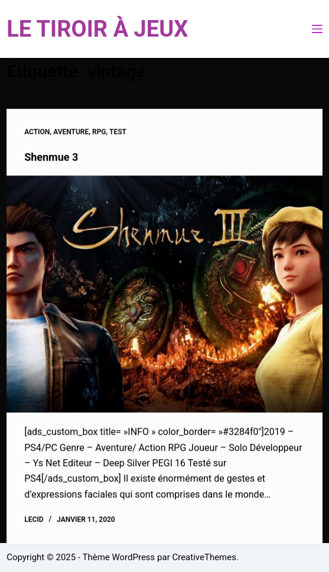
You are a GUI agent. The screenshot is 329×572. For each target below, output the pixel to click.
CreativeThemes (204, 557)
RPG (99, 132)
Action (37, 132)
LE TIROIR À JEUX (97, 29)
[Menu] (317, 29)
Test (117, 132)
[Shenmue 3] (164, 294)
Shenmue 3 (51, 157)
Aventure (71, 132)
